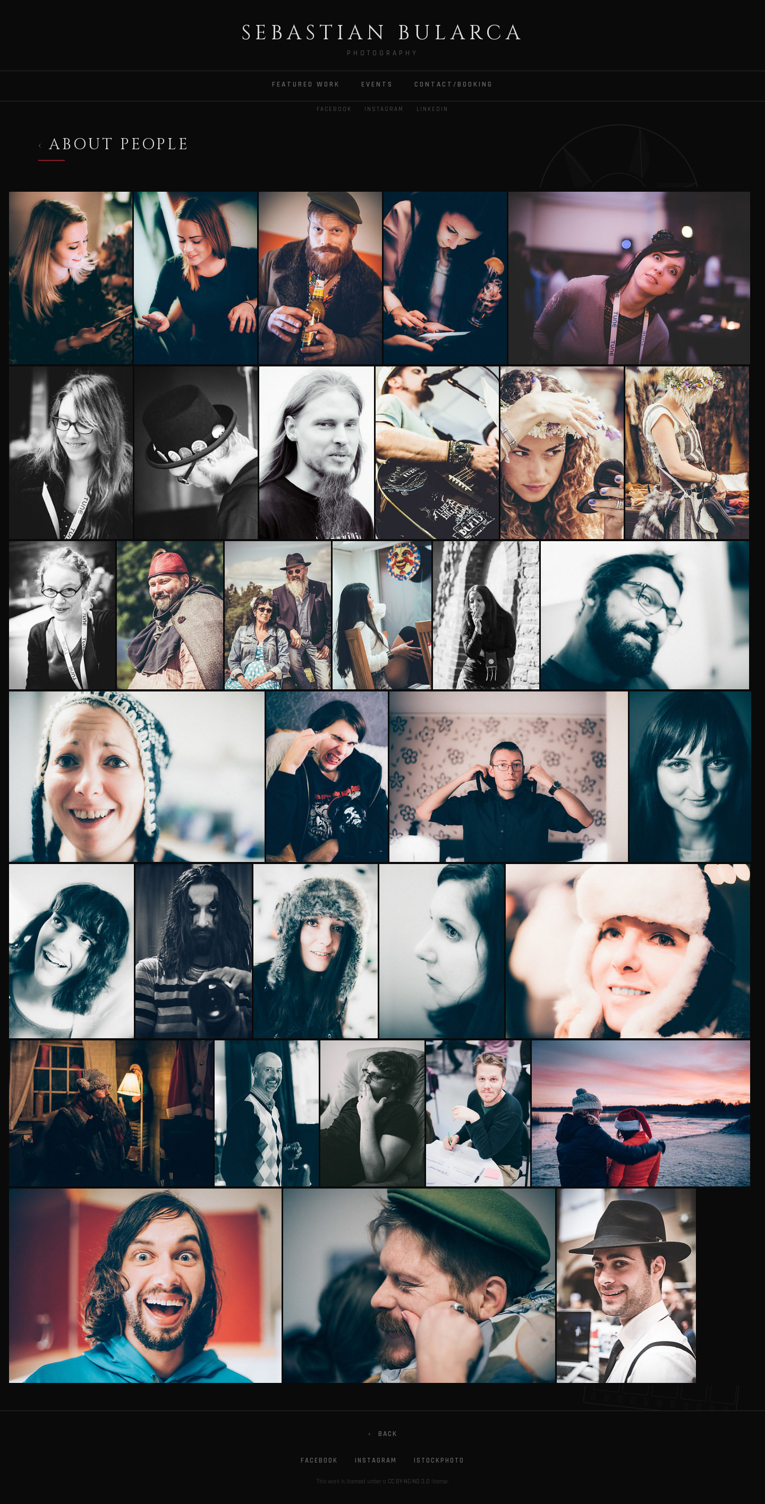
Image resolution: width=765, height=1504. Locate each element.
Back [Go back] (382, 1434)
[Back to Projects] (114, 146)
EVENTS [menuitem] (377, 84)
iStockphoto (439, 1460)
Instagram (384, 109)
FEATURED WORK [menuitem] (306, 84)
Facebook (334, 109)
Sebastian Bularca (382, 33)
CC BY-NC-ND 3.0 (409, 1481)
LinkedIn (432, 109)
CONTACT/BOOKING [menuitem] (453, 84)
